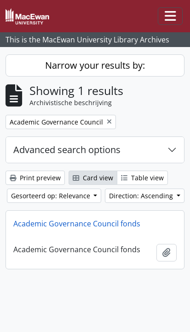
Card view (93, 177)
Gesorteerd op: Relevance (51, 195)
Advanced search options (67, 149)
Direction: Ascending (142, 195)
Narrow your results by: (95, 65)
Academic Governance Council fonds (76, 224)
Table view (142, 177)
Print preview (35, 177)
